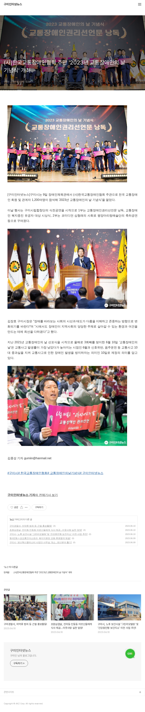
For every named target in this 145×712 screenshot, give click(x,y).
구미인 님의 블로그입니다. (23, 655)
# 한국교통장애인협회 (32, 473)
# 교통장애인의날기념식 (63, 473)
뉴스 (12, 519)
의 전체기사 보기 (32, 495)
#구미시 (12, 473)
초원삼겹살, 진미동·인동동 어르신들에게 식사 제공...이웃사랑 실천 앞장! (46, 530)
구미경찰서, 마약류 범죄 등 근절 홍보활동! (31, 526)
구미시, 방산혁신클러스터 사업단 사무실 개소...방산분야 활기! (41, 542)
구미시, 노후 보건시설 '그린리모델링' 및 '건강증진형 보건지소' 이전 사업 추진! (49, 534)
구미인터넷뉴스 (13, 4)
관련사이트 (9, 692)
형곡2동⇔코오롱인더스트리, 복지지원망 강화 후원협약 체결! (40, 538)
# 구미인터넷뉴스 (91, 473)
